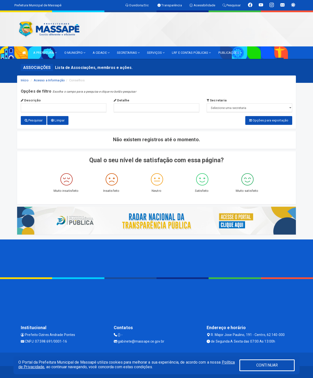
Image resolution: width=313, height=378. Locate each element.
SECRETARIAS (128, 52)
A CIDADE (101, 52)
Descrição (31, 100)
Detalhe (121, 100)
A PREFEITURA (45, 52)
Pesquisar (34, 120)
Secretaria (217, 100)
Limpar (58, 120)
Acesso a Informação (49, 80)
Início (25, 80)
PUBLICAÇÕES (230, 52)
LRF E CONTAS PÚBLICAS (191, 52)
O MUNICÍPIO (74, 52)
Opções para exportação (268, 120)
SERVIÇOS (156, 52)
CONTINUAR (267, 365)
